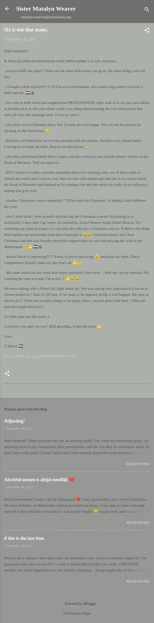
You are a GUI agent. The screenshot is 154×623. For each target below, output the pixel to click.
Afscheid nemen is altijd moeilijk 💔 (39, 479)
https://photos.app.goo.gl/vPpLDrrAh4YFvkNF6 (41, 356)
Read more (138, 464)
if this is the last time (24, 538)
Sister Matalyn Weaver (46, 8)
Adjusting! (14, 421)
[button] (147, 31)
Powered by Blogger (77, 604)
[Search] (147, 10)
